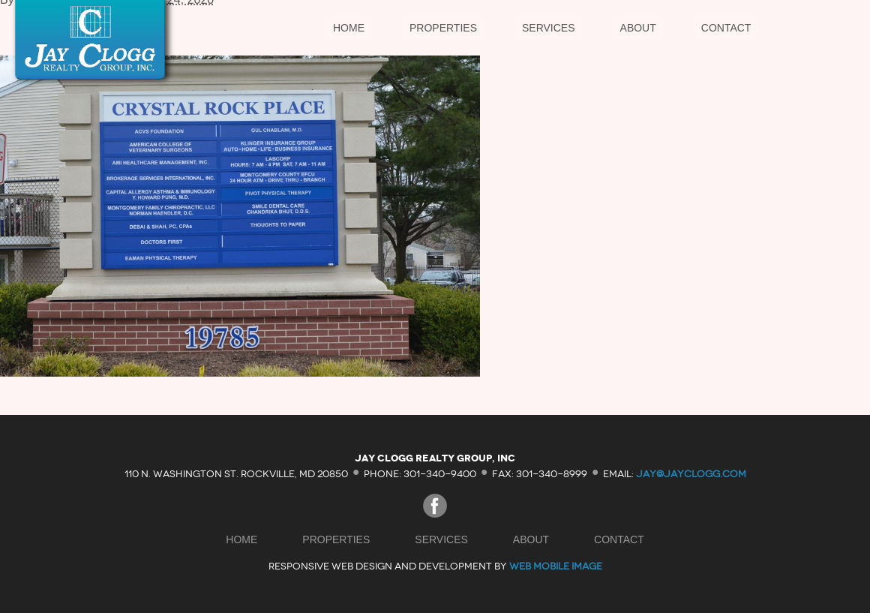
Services (548, 28)
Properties (443, 28)
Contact (726, 28)
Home (348, 28)
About (638, 28)
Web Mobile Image (555, 566)
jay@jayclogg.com (691, 473)
